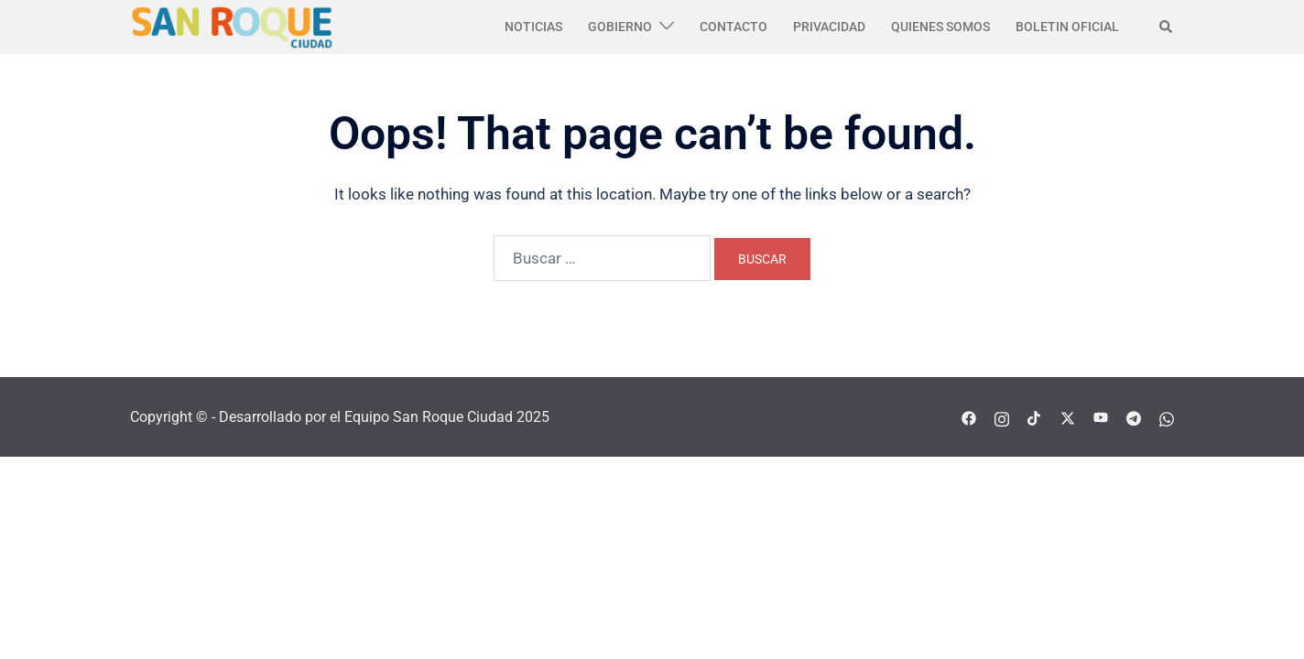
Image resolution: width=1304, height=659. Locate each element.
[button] (1166, 26)
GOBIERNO (620, 26)
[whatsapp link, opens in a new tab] (1166, 417)
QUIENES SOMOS (940, 26)
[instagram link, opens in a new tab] (1001, 417)
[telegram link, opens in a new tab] (1133, 417)
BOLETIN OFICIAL (1067, 26)
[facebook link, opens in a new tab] (969, 417)
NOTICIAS (533, 26)
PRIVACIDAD (829, 26)
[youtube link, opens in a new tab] (1100, 417)
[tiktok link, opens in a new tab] (1034, 417)
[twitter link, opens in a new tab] (1067, 417)
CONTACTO (733, 26)
